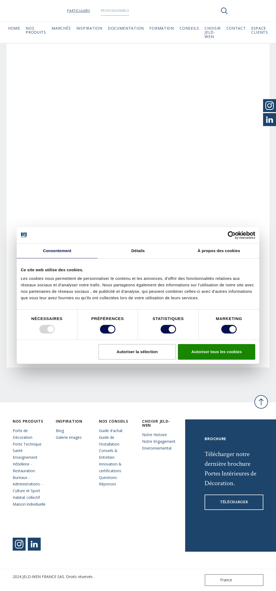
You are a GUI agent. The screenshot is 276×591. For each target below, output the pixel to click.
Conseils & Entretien (108, 454)
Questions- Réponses (108, 481)
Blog (60, 430)
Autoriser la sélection (137, 351)
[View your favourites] (240, 11)
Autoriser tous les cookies (216, 351)
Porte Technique (27, 444)
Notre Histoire (154, 434)
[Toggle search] (224, 11)
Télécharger (234, 502)
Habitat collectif (26, 497)
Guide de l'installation (109, 441)
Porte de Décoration (22, 434)
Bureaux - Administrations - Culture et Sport (27, 484)
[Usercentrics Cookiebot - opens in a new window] (231, 235)
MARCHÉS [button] (61, 28)
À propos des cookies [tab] (219, 250)
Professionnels (128, 10)
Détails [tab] (138, 250)
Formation (161, 28)
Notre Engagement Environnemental (158, 445)
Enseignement (25, 457)
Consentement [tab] (57, 250)
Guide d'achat (111, 430)
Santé (18, 450)
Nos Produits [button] (36, 30)
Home (14, 28)
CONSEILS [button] (189, 28)
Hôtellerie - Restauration (24, 467)
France (219, 580)
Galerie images (69, 437)
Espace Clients (259, 30)
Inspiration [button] (89, 28)
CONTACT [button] (236, 28)
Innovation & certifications (110, 467)
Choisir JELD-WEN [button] (213, 32)
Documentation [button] (126, 28)
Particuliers (92, 10)
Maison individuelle (29, 504)
